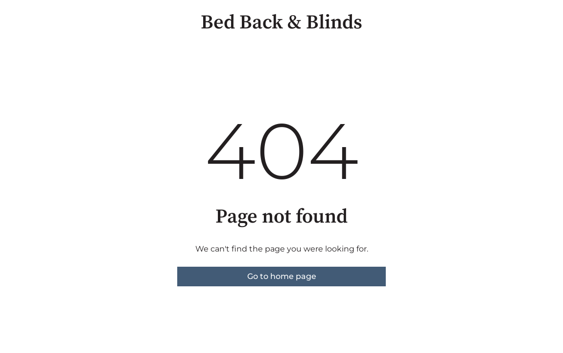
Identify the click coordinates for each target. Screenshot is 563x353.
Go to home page (281, 276)
